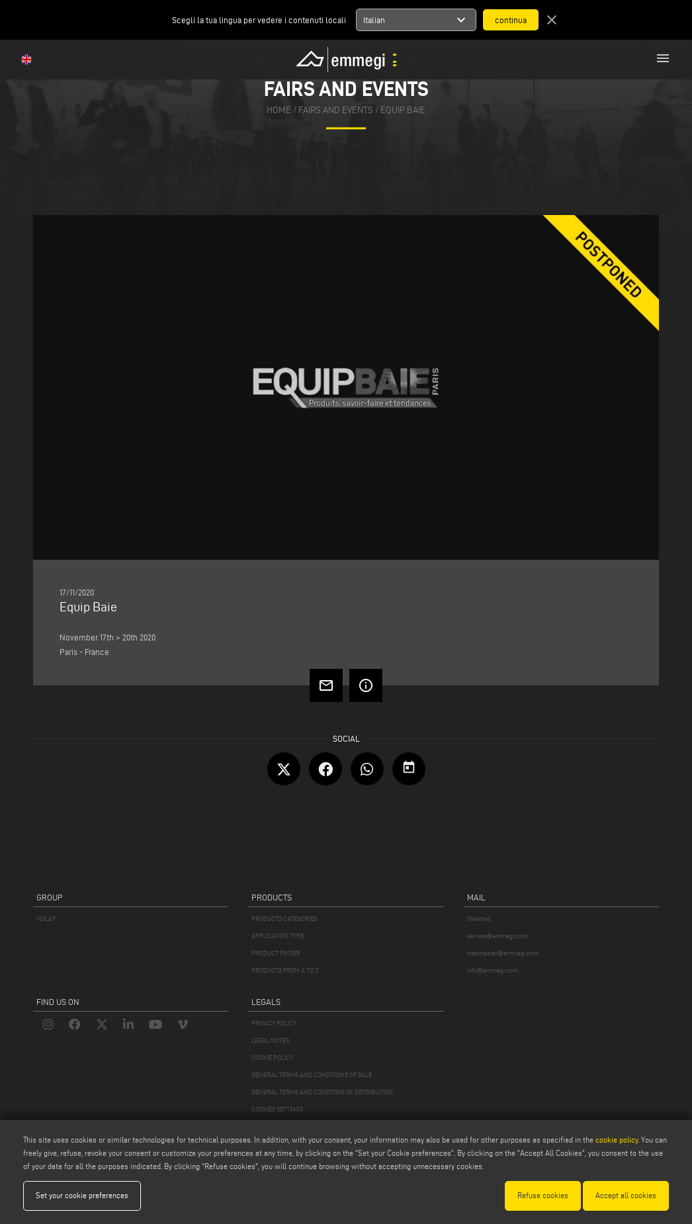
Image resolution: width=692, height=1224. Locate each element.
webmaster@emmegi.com (503, 953)
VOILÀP (46, 918)
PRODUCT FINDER (275, 953)
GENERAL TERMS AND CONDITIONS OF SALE (311, 1074)
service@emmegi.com (497, 936)
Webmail (479, 918)
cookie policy (616, 1139)
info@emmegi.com (492, 970)
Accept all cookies (625, 1195)
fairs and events (335, 110)
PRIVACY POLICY (273, 1023)
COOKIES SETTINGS (277, 1109)
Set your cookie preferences (82, 1195)
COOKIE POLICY (272, 1057)
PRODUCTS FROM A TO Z (284, 970)
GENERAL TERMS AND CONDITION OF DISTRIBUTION (322, 1092)
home (279, 110)
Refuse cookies (542, 1195)
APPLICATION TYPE (277, 936)
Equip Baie (402, 110)
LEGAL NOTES (270, 1040)
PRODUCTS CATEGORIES (284, 918)
